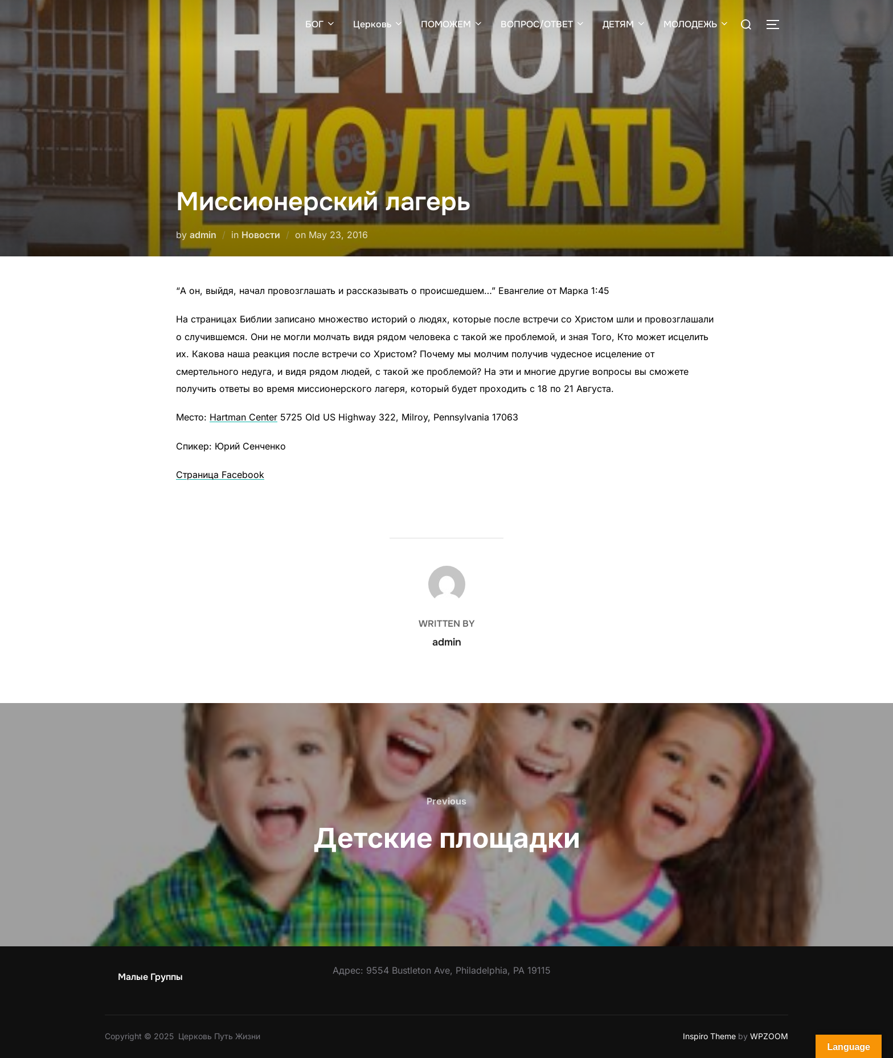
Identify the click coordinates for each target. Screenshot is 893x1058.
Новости (260, 234)
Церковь (378, 24)
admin (203, 234)
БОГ (320, 24)
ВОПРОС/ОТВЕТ (543, 24)
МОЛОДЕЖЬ (696, 24)
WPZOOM (769, 1036)
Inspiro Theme (709, 1036)
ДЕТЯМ (624, 24)
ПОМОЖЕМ (452, 24)
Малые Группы (150, 977)
